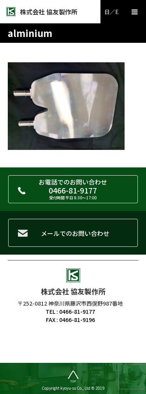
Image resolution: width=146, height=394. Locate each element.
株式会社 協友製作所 (48, 11)
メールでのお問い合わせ (75, 233)
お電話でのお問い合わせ (73, 189)
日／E (111, 12)
